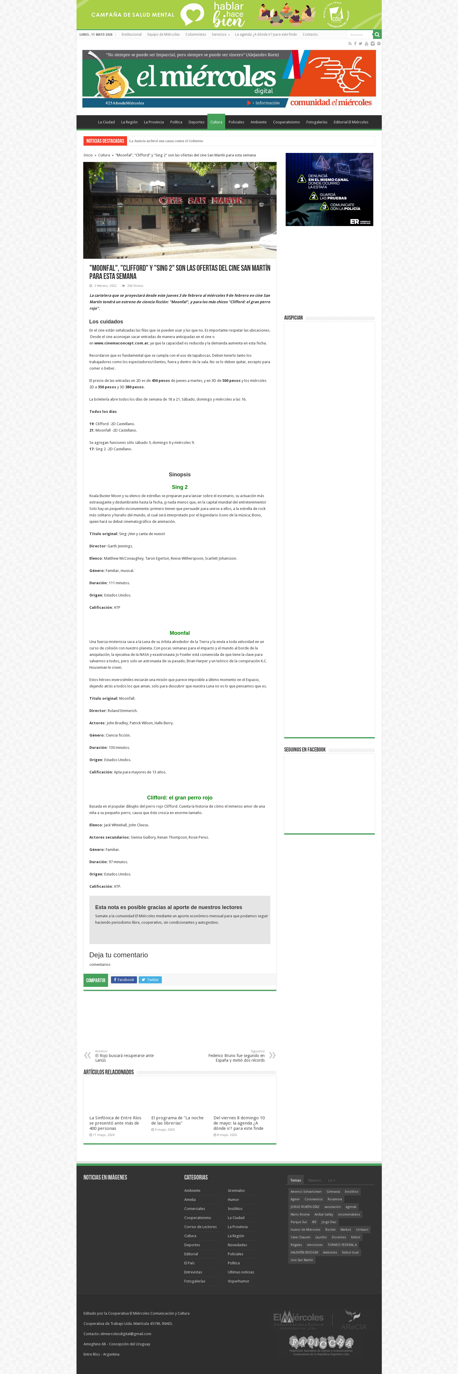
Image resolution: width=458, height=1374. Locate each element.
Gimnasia (333, 1192)
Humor (233, 1199)
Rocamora (335, 1199)
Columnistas (195, 34)
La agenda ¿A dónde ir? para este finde (266, 34)
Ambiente (259, 122)
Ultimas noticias (241, 1272)
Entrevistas (193, 1272)
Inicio (88, 155)
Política (176, 122)
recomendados (349, 1214)
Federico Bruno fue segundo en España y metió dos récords (235, 1056)
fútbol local (350, 1252)
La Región (129, 122)
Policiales (236, 122)
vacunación (333, 1207)
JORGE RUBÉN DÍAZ (305, 1207)
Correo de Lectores (200, 1227)
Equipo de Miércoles (164, 34)
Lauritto (321, 1237)
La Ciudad (106, 122)
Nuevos (314, 1180)
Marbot (346, 1230)
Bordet (330, 1230)
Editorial (191, 1254)
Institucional (132, 34)
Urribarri (362, 1230)
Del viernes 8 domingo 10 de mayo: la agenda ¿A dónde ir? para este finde (239, 1123)
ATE (314, 1222)
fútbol (355, 1237)
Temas (295, 1180)
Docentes (339, 1237)
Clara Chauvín (300, 1237)
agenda (351, 1207)
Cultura (216, 122)
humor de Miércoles (305, 1230)
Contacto (310, 34)
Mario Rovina (300, 1214)
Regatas (296, 1245)
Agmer (295, 1199)
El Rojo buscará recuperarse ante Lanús (125, 1056)
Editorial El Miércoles (351, 122)
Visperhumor (238, 1281)
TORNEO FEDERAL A (342, 1245)
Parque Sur (299, 1222)
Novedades (237, 1245)
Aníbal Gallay (324, 1214)
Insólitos (235, 1208)
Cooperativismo (286, 122)
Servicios (219, 34)
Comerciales (194, 1208)
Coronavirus (314, 1199)
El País (189, 1263)
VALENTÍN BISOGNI (304, 1252)
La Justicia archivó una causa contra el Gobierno (166, 141)
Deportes (196, 122)
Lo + (331, 1180)
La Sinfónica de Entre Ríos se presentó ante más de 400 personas (115, 1123)
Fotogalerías (316, 122)
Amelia (190, 1199)
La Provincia (154, 122)
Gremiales (236, 1190)
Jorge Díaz (329, 1222)
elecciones (315, 1245)
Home (87, 121)
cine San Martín (302, 1260)
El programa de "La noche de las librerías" (177, 1120)
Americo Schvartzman (306, 1192)
